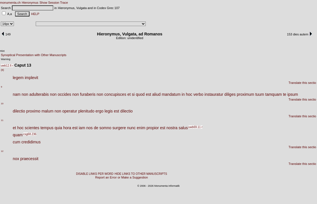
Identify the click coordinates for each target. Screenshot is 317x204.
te (284, 94)
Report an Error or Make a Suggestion (121, 177)
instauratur (213, 94)
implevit (31, 77)
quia (58, 128)
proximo (33, 111)
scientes (32, 128)
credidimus (31, 142)
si (133, 94)
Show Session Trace (53, 2)
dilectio (19, 111)
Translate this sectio (302, 82)
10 (2, 103)
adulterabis (39, 94)
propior (153, 128)
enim (141, 128)
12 (2, 151)
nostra (171, 128)
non (25, 94)
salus (183, 128)
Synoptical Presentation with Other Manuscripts (33, 55)
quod (140, 94)
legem (18, 77)
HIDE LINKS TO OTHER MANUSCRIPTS (141, 173)
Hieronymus (30, 2)
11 (2, 120)
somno (105, 128)
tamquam (273, 94)
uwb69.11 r (195, 127)
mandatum (171, 94)
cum (16, 142)
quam (18, 135)
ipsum (293, 94)
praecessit (29, 158)
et (129, 94)
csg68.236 (29, 134)
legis (109, 111)
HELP (34, 14)
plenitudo (86, 111)
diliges (230, 94)
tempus (47, 128)
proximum (245, 94)
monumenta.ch (10, 2)
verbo (198, 94)
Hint (2, 51)
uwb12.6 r (7, 65)
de (96, 128)
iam (82, 128)
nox (16, 158)
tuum (259, 94)
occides (64, 94)
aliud (156, 94)
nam (16, 94)
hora (67, 128)
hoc (189, 94)
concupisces (115, 94)
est (148, 94)
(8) (2, 70)
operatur (69, 111)
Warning (5, 59)
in (183, 94)
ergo (99, 111)
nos (89, 128)
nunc (131, 128)
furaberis (87, 94)
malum (47, 111)
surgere (119, 128)
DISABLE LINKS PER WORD (94, 173)
